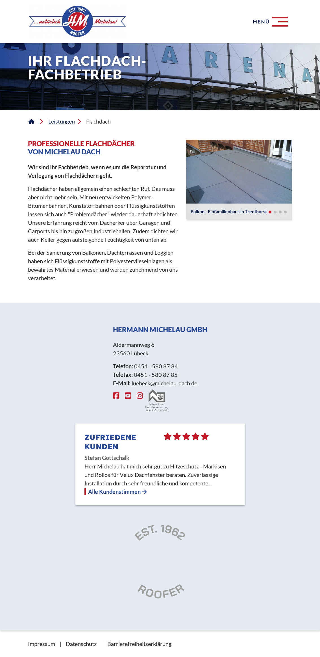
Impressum (41, 643)
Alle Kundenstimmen (117, 491)
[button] (270, 212)
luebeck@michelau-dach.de (164, 383)
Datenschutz (81, 643)
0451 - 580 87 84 (156, 366)
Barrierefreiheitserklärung (139, 643)
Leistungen (61, 121)
